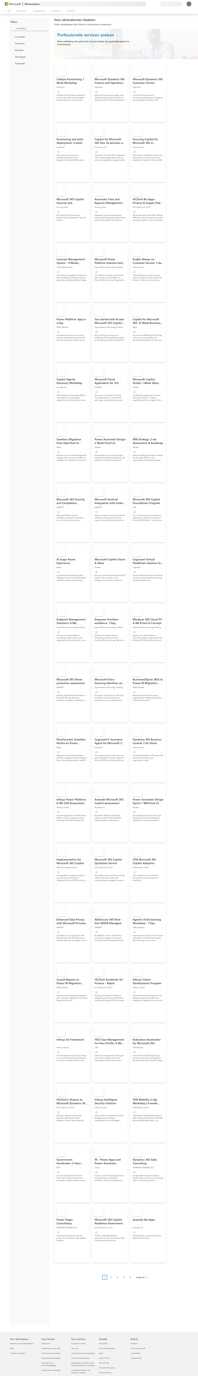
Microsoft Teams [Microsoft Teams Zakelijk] (105, 1372)
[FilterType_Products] (12, 43)
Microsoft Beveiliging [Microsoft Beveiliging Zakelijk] (106, 1348)
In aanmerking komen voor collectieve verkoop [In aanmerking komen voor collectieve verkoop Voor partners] (81, 1371)
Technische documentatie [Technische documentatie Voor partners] (80, 1358)
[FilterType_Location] (12, 36)
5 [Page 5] (130, 1277)
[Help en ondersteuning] (151, 4)
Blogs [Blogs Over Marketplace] (12, 1348)
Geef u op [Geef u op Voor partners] (74, 1348)
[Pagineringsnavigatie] (126, 1279)
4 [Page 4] (123, 1277)
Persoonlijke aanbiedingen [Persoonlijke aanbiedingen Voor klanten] (51, 1358)
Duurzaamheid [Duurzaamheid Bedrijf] (136, 1358)
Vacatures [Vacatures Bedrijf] (134, 1343)
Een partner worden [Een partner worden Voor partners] (78, 1343)
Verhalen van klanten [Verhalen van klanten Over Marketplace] (18, 1353)
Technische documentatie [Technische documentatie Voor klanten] (50, 1353)
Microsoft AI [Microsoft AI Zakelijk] (103, 1343)
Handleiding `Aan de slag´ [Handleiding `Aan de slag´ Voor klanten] (50, 1348)
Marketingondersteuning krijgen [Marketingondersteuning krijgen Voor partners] (83, 1353)
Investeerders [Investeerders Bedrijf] (136, 1353)
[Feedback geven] (147, 4)
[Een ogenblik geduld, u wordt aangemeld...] (189, 4)
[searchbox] (32, 28)
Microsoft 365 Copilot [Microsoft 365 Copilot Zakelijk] (107, 1368)
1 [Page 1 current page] (104, 1277)
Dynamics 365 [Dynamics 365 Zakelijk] (104, 1358)
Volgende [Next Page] (140, 1277)
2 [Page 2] (111, 1277)
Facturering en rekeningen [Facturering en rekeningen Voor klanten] (51, 1370)
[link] (72, 93)
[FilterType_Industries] (12, 50)
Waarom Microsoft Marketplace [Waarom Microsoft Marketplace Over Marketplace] (21, 1343)
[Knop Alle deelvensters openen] (8, 11)
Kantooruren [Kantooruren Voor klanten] (45, 1343)
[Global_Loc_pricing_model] (12, 63)
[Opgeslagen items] (154, 4)
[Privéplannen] (158, 4)
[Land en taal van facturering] (171, 4)
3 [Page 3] (117, 1277)
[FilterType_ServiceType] (12, 57)
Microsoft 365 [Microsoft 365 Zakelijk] (104, 1363)
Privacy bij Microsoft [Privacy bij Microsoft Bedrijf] (138, 1348)
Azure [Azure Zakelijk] (101, 1353)
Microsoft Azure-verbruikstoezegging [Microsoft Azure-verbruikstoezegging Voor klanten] (48, 1364)
